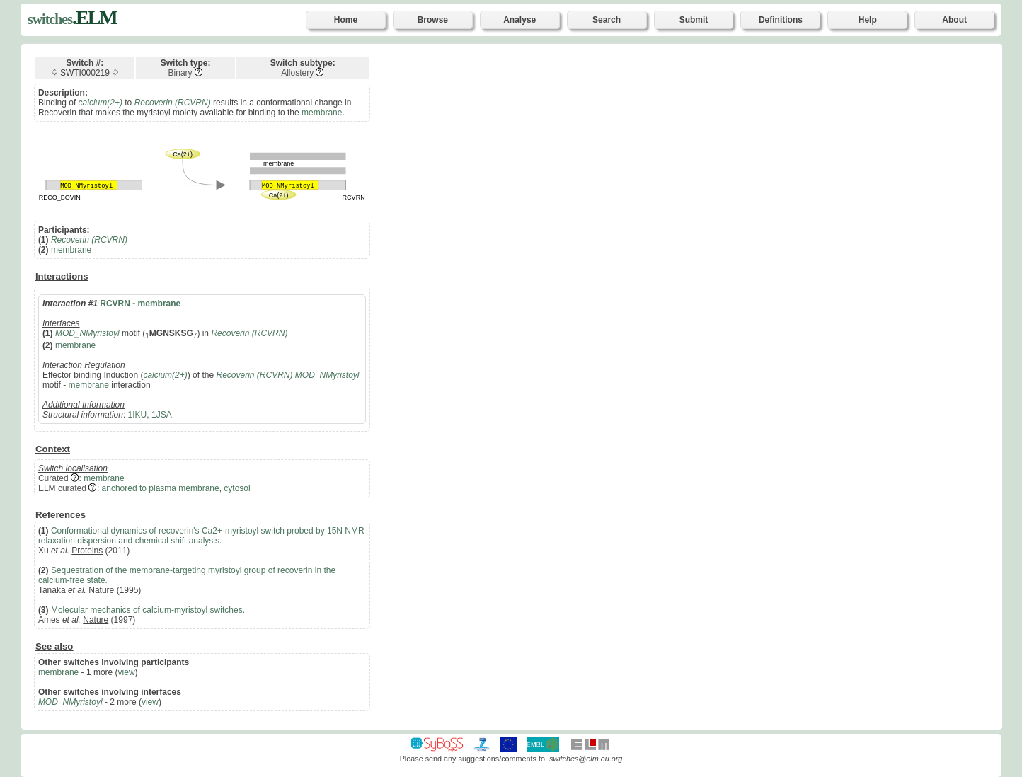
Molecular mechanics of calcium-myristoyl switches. (148, 610)
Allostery (297, 73)
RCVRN (115, 304)
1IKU (137, 415)
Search (606, 20)
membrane (322, 112)
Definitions (781, 20)
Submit (693, 20)
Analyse (519, 20)
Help (868, 20)
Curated (53, 478)
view (126, 672)
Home (345, 20)
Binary (180, 73)
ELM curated (62, 488)
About (954, 20)
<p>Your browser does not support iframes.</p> (702, 385)
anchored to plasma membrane (160, 488)
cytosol (237, 488)
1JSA (161, 415)
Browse (433, 20)
